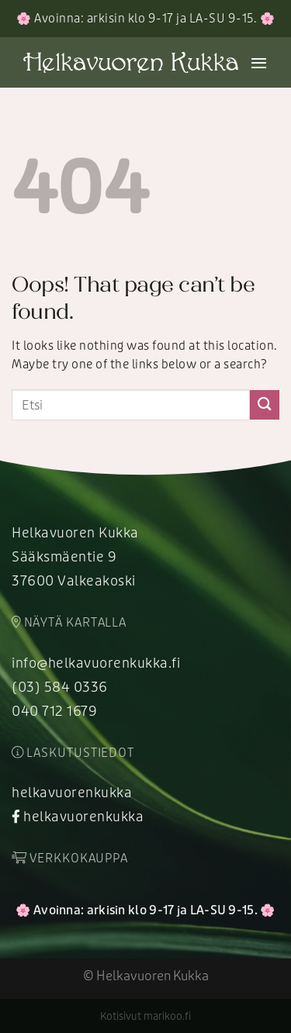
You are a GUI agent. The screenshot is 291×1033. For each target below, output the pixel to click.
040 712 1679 (54, 711)
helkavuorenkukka (72, 792)
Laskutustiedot (73, 753)
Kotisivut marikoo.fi (145, 1016)
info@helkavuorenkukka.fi (96, 663)
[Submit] (264, 404)
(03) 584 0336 (60, 687)
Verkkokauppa (70, 858)
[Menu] (259, 62)
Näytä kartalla (69, 623)
